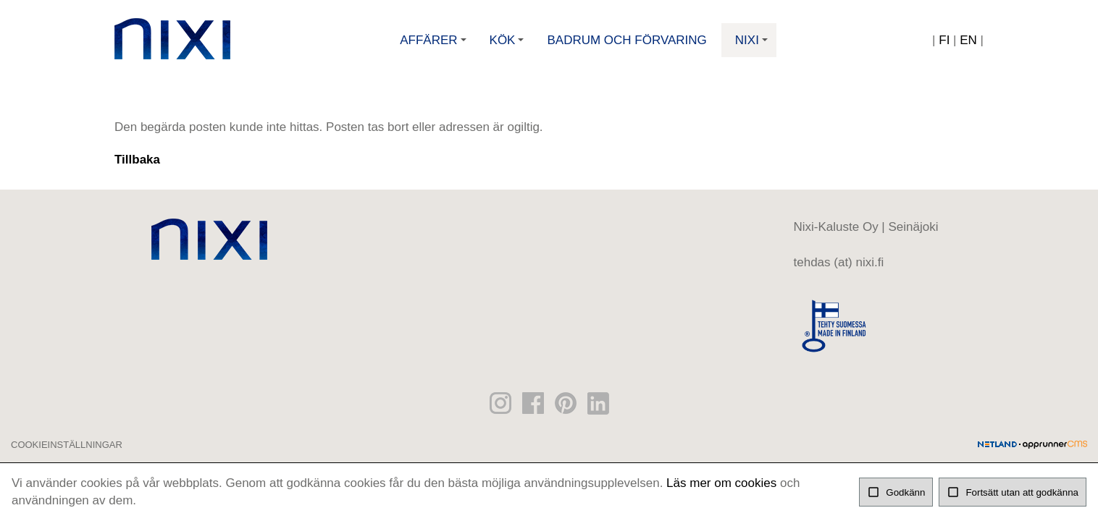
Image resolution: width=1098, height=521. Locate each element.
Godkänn (896, 492)
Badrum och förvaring (626, 40)
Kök (508, 45)
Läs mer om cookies (721, 483)
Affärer (434, 45)
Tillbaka (137, 159)
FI (944, 40)
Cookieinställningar (66, 444)
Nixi (753, 45)
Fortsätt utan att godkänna (1012, 492)
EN (968, 40)
